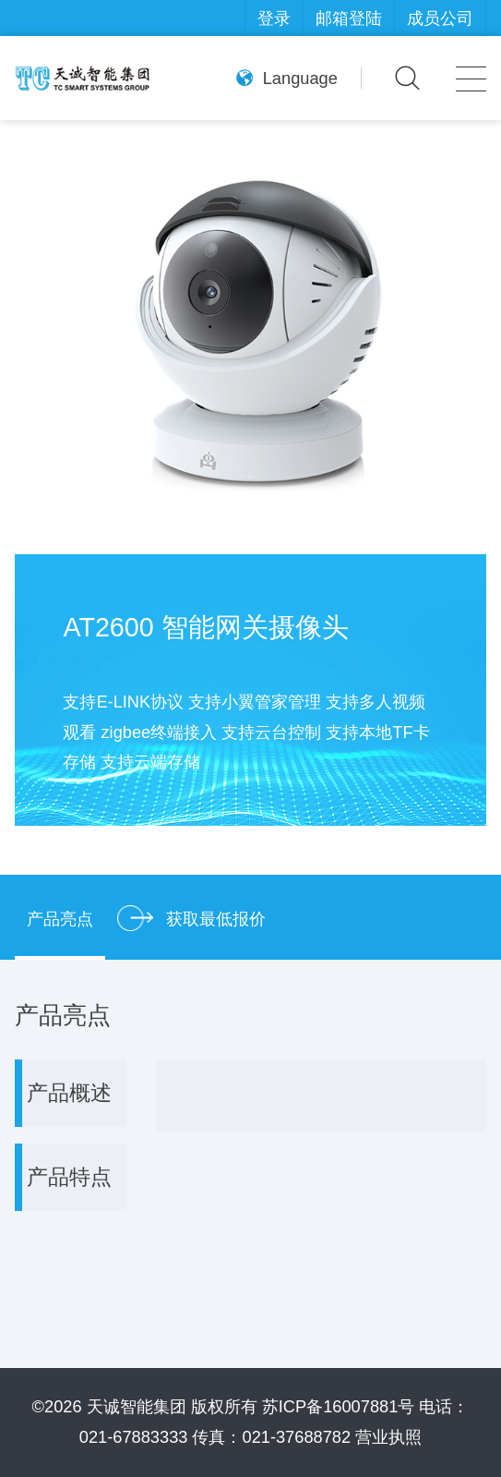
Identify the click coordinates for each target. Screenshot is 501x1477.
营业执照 (388, 1437)
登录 (274, 18)
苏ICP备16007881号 (338, 1406)
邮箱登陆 (349, 18)
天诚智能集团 (136, 1406)
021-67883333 (133, 1437)
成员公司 (440, 18)
